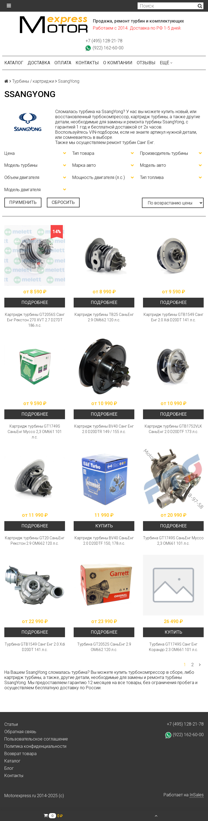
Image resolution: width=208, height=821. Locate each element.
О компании (117, 62)
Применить (23, 202)
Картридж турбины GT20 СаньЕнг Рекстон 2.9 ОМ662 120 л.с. (34, 541)
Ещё (166, 62)
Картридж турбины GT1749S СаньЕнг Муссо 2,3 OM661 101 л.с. (35, 431)
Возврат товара (20, 753)
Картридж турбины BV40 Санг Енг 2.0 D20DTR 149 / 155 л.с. (104, 429)
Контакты (87, 62)
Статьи (11, 724)
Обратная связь (20, 731)
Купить (104, 525)
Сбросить (63, 202)
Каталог (13, 62)
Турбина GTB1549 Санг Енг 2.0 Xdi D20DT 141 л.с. (35, 647)
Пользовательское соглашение (36, 739)
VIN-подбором (103, 132)
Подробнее (34, 302)
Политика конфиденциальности (35, 746)
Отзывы (146, 62)
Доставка (39, 62)
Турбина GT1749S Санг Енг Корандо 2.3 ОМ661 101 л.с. (173, 647)
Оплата (62, 62)
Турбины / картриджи (33, 81)
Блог (9, 768)
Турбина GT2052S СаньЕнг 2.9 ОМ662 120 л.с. (104, 647)
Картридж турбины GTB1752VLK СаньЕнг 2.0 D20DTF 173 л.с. (173, 429)
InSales (197, 794)
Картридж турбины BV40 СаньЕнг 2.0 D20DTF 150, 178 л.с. (104, 541)
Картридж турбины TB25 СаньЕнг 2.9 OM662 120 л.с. (104, 317)
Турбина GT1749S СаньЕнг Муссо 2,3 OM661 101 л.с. (173, 541)
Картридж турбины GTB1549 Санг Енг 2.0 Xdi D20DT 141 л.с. (173, 317)
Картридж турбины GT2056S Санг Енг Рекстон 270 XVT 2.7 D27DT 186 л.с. (35, 320)
